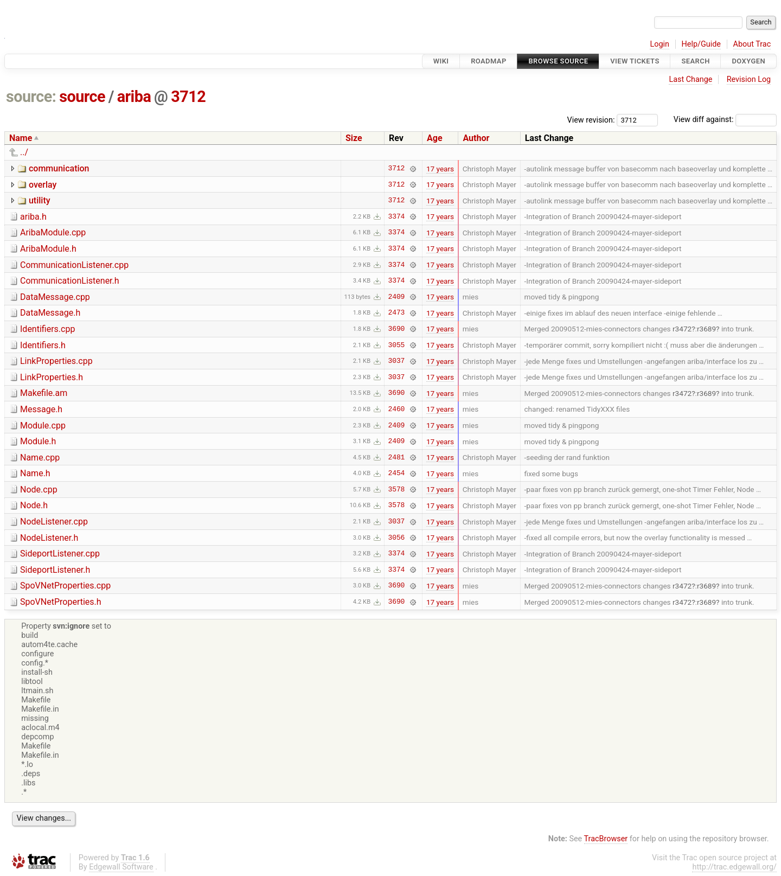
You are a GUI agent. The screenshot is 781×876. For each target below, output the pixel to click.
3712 (188, 96)
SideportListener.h (55, 570)
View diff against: (725, 119)
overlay (42, 185)
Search (695, 61)
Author (476, 138)
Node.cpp (38, 489)
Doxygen (748, 61)
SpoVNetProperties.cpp (65, 585)
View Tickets (634, 61)
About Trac (752, 44)
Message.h (41, 409)
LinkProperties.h (51, 377)
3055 (396, 345)
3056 (396, 537)
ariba (134, 96)
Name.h (35, 473)
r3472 (682, 328)
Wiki (441, 61)
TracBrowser (606, 838)
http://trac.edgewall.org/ (734, 867)
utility (39, 200)
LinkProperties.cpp (56, 361)
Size (353, 138)
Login (659, 44)
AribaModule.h (48, 249)
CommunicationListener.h (69, 281)
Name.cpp (40, 457)
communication (59, 168)
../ (24, 152)
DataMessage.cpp (55, 297)
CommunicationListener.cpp (74, 265)
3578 (396, 489)
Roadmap (489, 61)
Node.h (34, 505)
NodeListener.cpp (54, 521)
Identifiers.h (43, 345)
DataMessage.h (50, 313)
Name (20, 138)
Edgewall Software (121, 867)
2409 (396, 297)
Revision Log (749, 79)
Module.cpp (43, 425)
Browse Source (558, 61)
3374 (396, 216)
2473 (396, 313)
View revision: (591, 119)
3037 (396, 361)
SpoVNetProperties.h (60, 602)
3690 (396, 329)
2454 (396, 473)
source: (31, 96)
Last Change (690, 79)
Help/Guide (701, 44)
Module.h (38, 441)
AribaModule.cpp (53, 232)
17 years (440, 168)
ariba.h (33, 217)
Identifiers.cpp (47, 329)
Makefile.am (43, 393)
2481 (396, 457)
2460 (396, 409)
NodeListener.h (49, 538)
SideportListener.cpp (60, 553)
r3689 (706, 328)
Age (435, 138)
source (82, 96)
